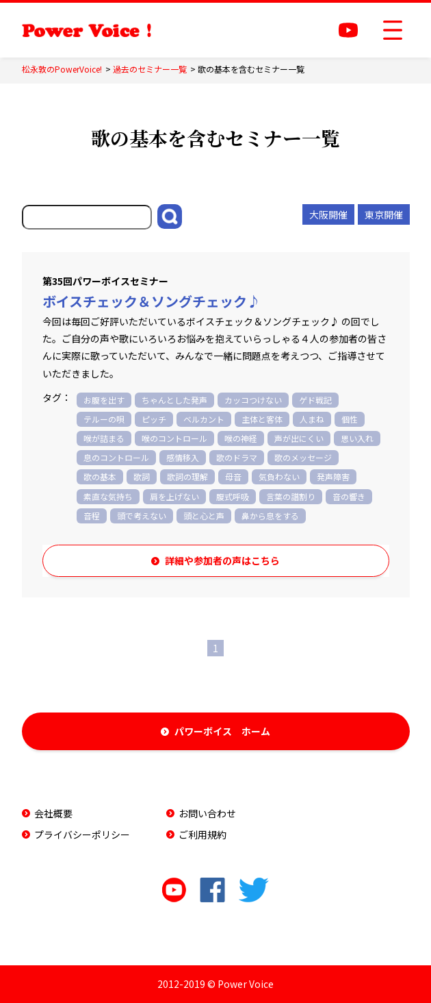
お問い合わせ (207, 813)
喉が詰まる (104, 438)
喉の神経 (240, 438)
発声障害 (333, 476)
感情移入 (182, 457)
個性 (349, 419)
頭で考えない (141, 515)
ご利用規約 (202, 834)
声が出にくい (299, 438)
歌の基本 (99, 476)
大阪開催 (328, 214)
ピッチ (154, 419)
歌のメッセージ (303, 457)
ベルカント (203, 419)
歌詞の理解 (187, 476)
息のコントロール (116, 457)
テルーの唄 (104, 419)
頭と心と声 (203, 515)
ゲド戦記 (315, 400)
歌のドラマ (236, 457)
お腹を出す (104, 400)
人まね (312, 419)
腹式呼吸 (232, 496)
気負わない (279, 476)
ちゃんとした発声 (174, 400)
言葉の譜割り (290, 496)
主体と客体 (262, 419)
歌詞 (141, 476)
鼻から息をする (270, 515)
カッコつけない (253, 400)
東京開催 (384, 214)
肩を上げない (174, 496)
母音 (233, 476)
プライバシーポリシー (82, 834)
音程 (91, 515)
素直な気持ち (108, 496)
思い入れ (357, 438)
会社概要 (53, 813)
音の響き (348, 496)
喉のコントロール (174, 438)
